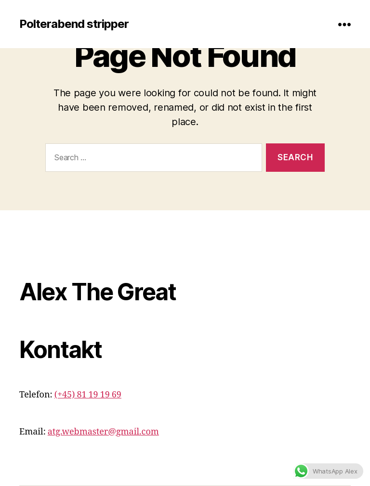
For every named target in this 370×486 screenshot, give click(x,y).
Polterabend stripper (74, 24)
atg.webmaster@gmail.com (103, 431)
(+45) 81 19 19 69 (87, 394)
